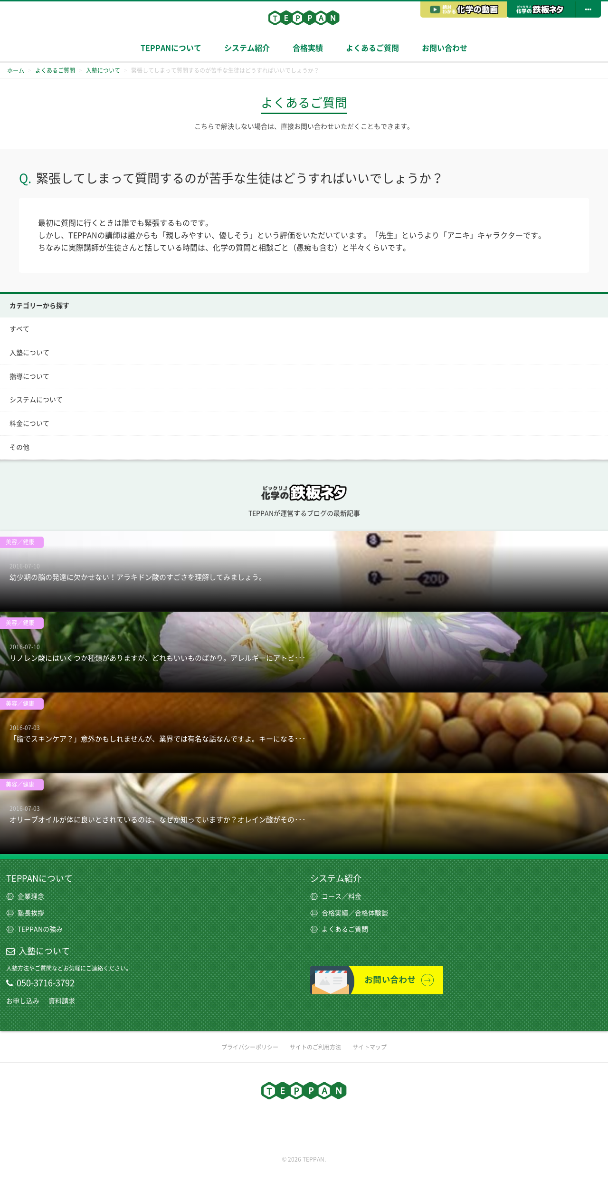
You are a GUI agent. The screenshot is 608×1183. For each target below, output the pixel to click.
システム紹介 (247, 48)
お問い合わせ (444, 48)
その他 (19, 447)
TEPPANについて (171, 48)
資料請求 (61, 1001)
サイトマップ (369, 1047)
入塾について (29, 352)
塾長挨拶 (25, 913)
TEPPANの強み (34, 929)
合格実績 (308, 48)
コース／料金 (335, 896)
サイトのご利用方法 (315, 1047)
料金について (29, 423)
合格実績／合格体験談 (349, 913)
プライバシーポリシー (249, 1047)
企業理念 (25, 896)
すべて (19, 329)
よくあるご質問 (372, 48)
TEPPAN (304, 18)
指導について (29, 376)
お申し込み (22, 1001)
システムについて (36, 399)
